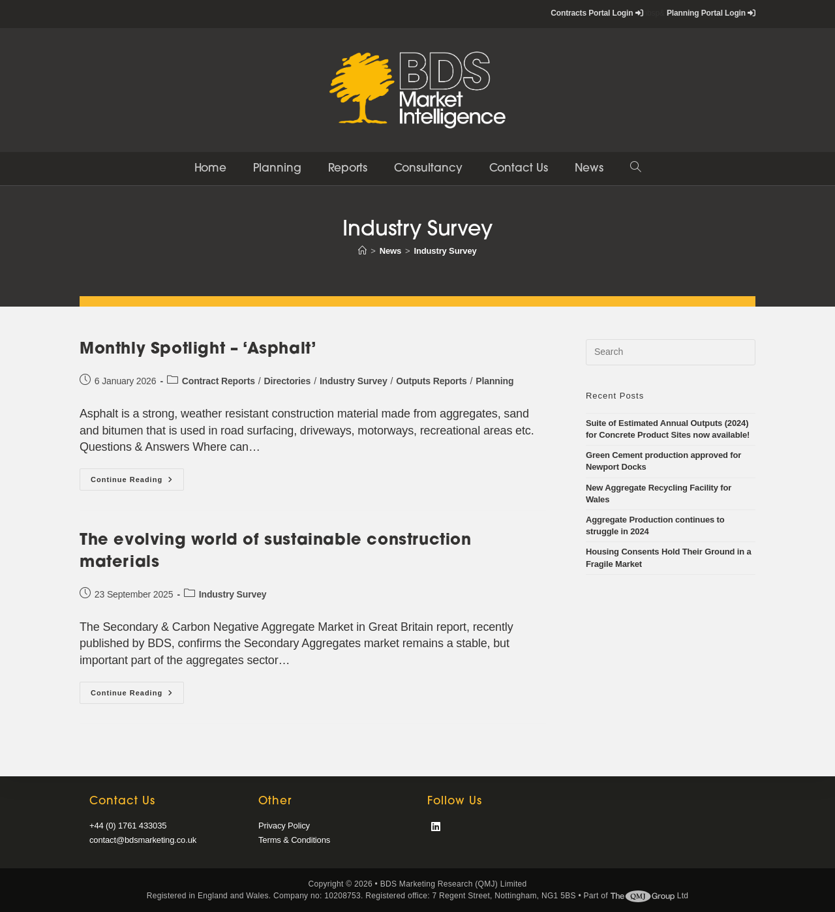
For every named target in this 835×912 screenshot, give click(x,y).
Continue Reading (137, 482)
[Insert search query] (670, 352)
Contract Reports (218, 381)
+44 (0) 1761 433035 (127, 825)
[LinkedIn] (435, 827)
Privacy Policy (284, 825)
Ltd (650, 895)
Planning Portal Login (711, 13)
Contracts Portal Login (597, 13)
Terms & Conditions (294, 840)
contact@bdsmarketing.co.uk (142, 840)
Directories (287, 381)
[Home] (362, 251)
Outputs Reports (431, 381)
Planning (494, 381)
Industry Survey (445, 251)
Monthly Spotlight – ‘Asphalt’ (198, 349)
